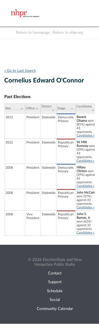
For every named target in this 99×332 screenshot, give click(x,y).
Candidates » (85, 135)
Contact (55, 273)
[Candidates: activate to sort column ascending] (86, 108)
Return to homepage (33, 32)
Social (55, 300)
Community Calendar (55, 309)
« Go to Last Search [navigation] (20, 71)
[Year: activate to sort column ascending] (14, 108)
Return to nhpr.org (68, 32)
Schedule (55, 291)
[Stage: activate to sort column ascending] (66, 108)
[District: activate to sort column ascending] (49, 108)
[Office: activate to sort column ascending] (33, 108)
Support (55, 282)
